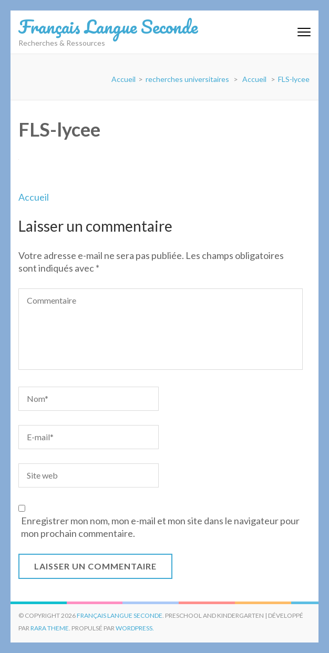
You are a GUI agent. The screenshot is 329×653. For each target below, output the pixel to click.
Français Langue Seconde (108, 26)
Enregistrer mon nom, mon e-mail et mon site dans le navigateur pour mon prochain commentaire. (160, 527)
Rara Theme (49, 628)
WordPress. (135, 628)
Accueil (33, 197)
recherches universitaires (187, 79)
